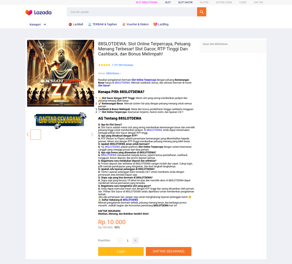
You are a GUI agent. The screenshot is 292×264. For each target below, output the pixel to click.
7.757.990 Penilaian (122, 65)
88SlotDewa (112, 73)
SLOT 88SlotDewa (147, 2)
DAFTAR (258, 2)
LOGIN (242, 2)
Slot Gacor (185, 2)
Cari (201, 11)
